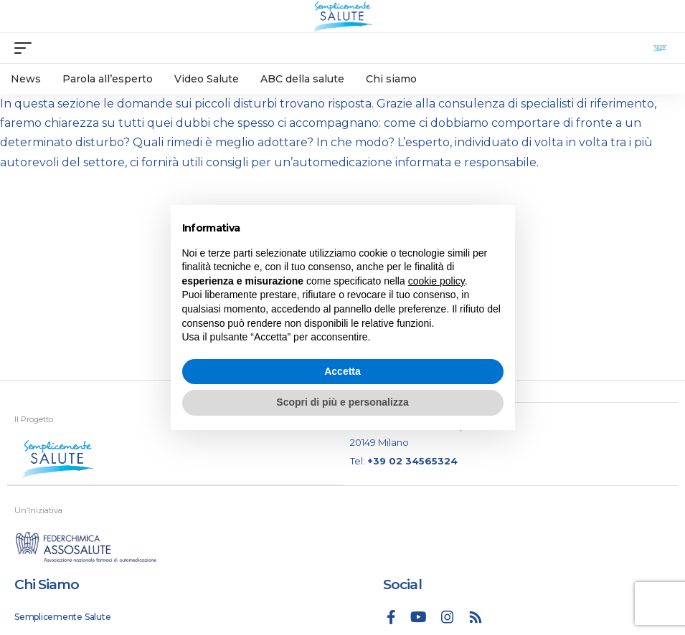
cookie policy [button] (436, 281)
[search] (660, 48)
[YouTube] (418, 617)
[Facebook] (391, 617)
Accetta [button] (342, 371)
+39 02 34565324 (412, 461)
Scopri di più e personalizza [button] (342, 402)
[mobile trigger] (26, 48)
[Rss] (475, 617)
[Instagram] (448, 617)
